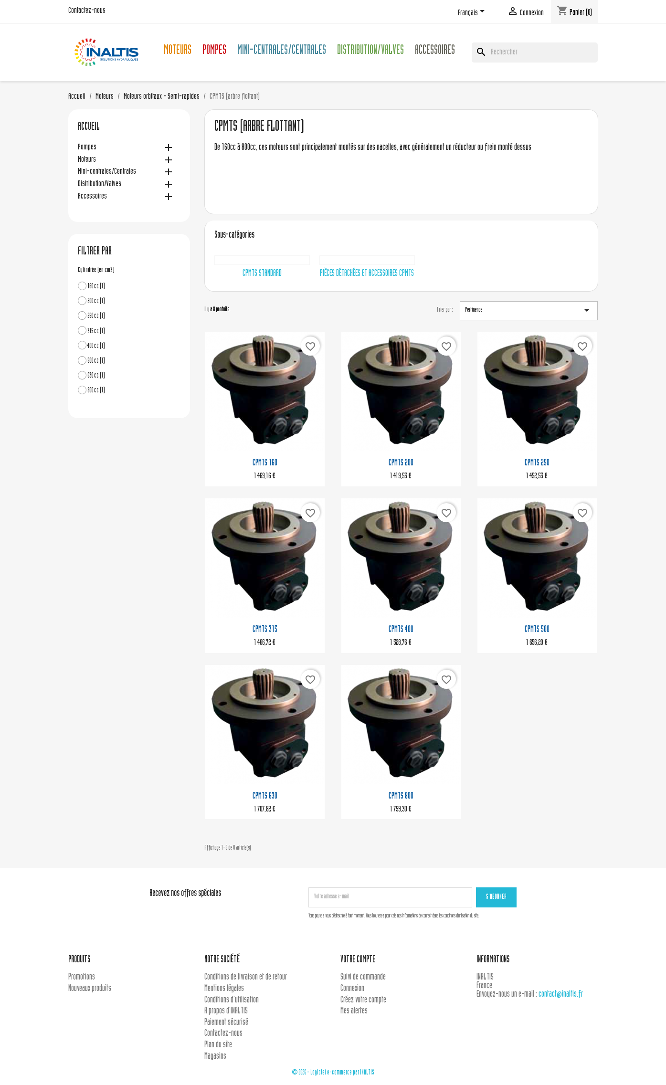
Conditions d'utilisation (231, 1000)
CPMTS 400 (401, 629)
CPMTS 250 (537, 463)
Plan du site (218, 1045)
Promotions (81, 977)
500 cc (96, 361)
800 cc (96, 390)
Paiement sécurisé (226, 1022)
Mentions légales (224, 988)
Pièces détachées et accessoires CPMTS (367, 273)
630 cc (96, 375)
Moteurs (177, 51)
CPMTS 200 (401, 463)
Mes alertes (354, 1011)
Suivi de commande (363, 977)
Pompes (214, 51)
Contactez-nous (87, 11)
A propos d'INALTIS (226, 1011)
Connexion (352, 988)
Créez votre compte (363, 1000)
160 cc (96, 286)
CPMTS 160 (265, 463)
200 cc (96, 301)
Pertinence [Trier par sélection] (528, 310)
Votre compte (357, 960)
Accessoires (435, 51)
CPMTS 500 (537, 629)
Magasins (215, 1056)
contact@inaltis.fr (561, 994)
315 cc (96, 331)
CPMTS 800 (401, 796)
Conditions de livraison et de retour (245, 977)
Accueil (89, 127)
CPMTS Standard (262, 273)
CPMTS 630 (265, 796)
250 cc (96, 316)
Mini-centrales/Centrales (281, 51)
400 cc (96, 346)
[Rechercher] (535, 52)
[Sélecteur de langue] (473, 13)
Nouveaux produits (89, 988)
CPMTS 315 (265, 629)
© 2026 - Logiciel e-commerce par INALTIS (333, 1072)
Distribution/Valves (370, 51)
